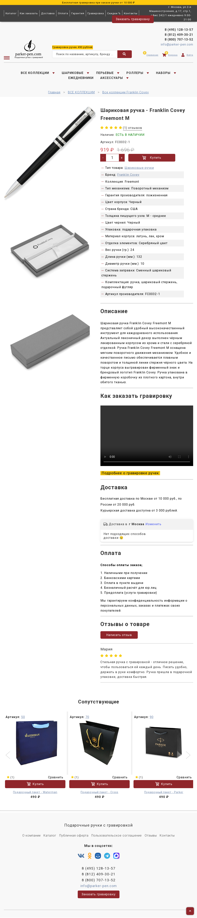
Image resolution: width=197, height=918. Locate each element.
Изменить (153, 524)
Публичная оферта (73, 836)
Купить (151, 158)
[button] (8, 756)
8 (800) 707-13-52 (179, 39)
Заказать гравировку (133, 19)
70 (87, 717)
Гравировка (96, 13)
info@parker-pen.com (177, 44)
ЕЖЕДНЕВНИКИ (80, 78)
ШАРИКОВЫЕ (72, 73)
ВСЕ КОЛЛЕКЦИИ (35, 73)
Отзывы (151, 836)
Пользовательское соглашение (116, 836)
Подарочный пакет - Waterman (35, 792)
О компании (31, 836)
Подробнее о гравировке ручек (130, 473)
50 (23, 717)
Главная (54, 92)
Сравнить (53, 778)
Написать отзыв (119, 635)
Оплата (63, 13)
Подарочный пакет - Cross (99, 792)
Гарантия (77, 13)
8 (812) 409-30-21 (179, 34)
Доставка (48, 13)
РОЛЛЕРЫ (134, 73)
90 (152, 717)
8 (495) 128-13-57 (179, 30)
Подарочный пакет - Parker (163, 792)
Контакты (130, 13)
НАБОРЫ (163, 73)
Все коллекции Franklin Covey (125, 92)
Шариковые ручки (139, 168)
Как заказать (29, 13)
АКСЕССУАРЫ (111, 78)
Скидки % (114, 13)
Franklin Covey (128, 175)
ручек (72, 47)
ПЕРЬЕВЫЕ (105, 73)
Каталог (11, 13)
